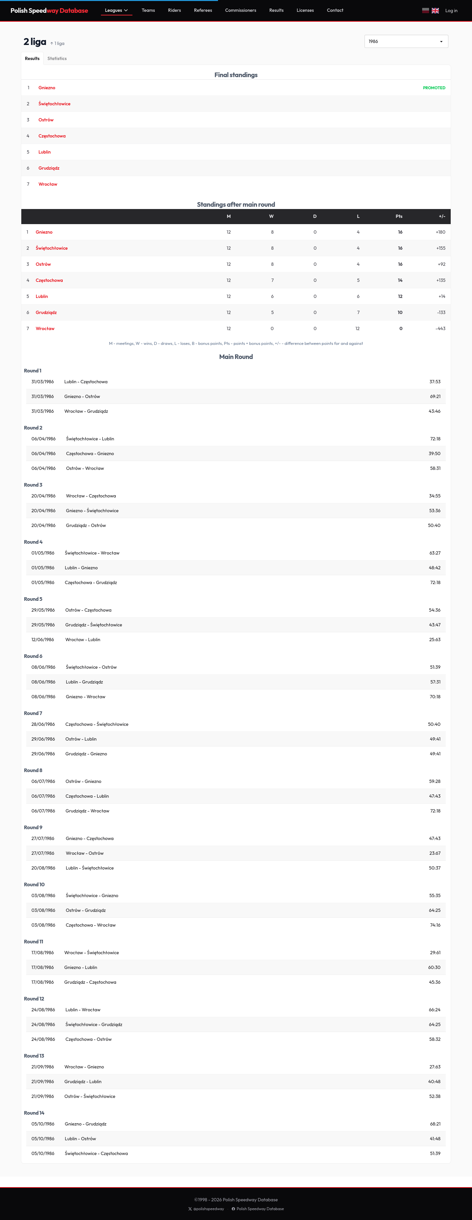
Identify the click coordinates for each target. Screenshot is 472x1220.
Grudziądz (48, 168)
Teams (148, 10)
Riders (174, 10)
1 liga (57, 44)
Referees (203, 10)
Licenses (305, 10)
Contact (335, 10)
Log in (451, 10)
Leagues (116, 10)
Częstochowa (52, 136)
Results (276, 10)
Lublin (44, 152)
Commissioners (240, 10)
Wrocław (47, 184)
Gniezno (46, 88)
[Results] (32, 58)
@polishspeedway (206, 1208)
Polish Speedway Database (257, 1208)
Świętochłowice (54, 104)
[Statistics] (57, 58)
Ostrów (45, 120)
